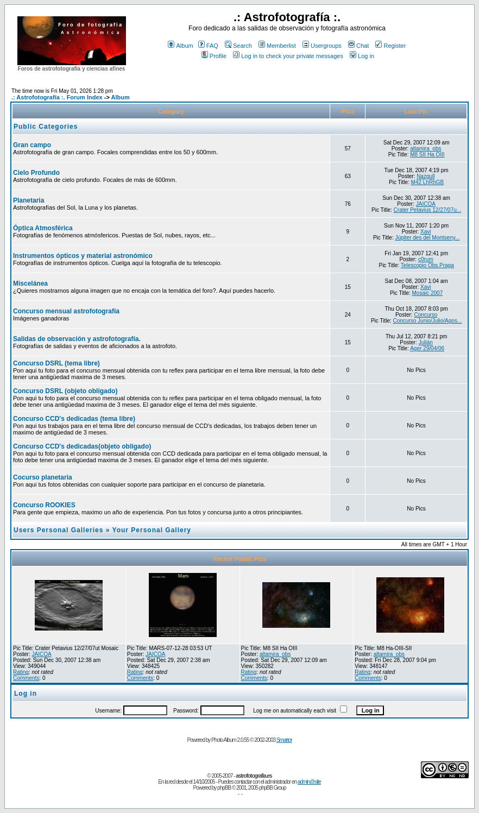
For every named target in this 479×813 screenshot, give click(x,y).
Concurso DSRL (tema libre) (56, 363)
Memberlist (277, 45)
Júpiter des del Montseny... (427, 238)
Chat (358, 45)
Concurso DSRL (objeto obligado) (65, 391)
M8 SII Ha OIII (427, 154)
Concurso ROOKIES (44, 505)
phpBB (224, 788)
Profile (213, 56)
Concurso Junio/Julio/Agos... (427, 321)
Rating (21, 672)
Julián (426, 342)
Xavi (425, 232)
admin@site (309, 782)
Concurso (425, 315)
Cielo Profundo (36, 173)
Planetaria (28, 200)
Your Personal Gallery (152, 530)
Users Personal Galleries (58, 530)
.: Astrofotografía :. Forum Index (57, 97)
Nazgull (425, 176)
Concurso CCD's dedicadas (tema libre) (74, 419)
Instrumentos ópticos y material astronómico (83, 256)
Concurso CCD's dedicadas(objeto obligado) (82, 446)
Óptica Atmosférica (43, 228)
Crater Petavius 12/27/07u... (428, 210)
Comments (26, 678)
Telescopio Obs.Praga (427, 265)
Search (238, 45)
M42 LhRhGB (427, 182)
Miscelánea (30, 283)
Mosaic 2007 (427, 293)
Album (180, 45)
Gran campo (32, 145)
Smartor (284, 740)
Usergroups (322, 45)
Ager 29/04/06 (427, 348)
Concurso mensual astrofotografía (66, 311)
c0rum (425, 259)
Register (390, 45)
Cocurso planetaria (42, 477)
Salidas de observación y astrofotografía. (77, 339)
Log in (362, 56)
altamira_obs (425, 149)
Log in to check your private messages (288, 56)
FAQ (208, 45)
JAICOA (426, 204)
